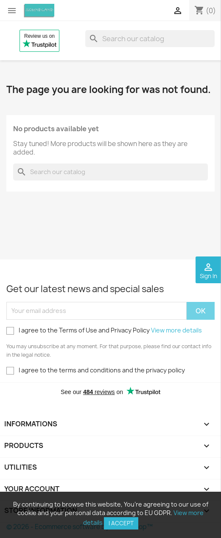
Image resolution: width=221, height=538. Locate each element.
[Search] (150, 38)
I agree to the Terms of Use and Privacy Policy (104, 330)
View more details (176, 330)
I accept (121, 523)
